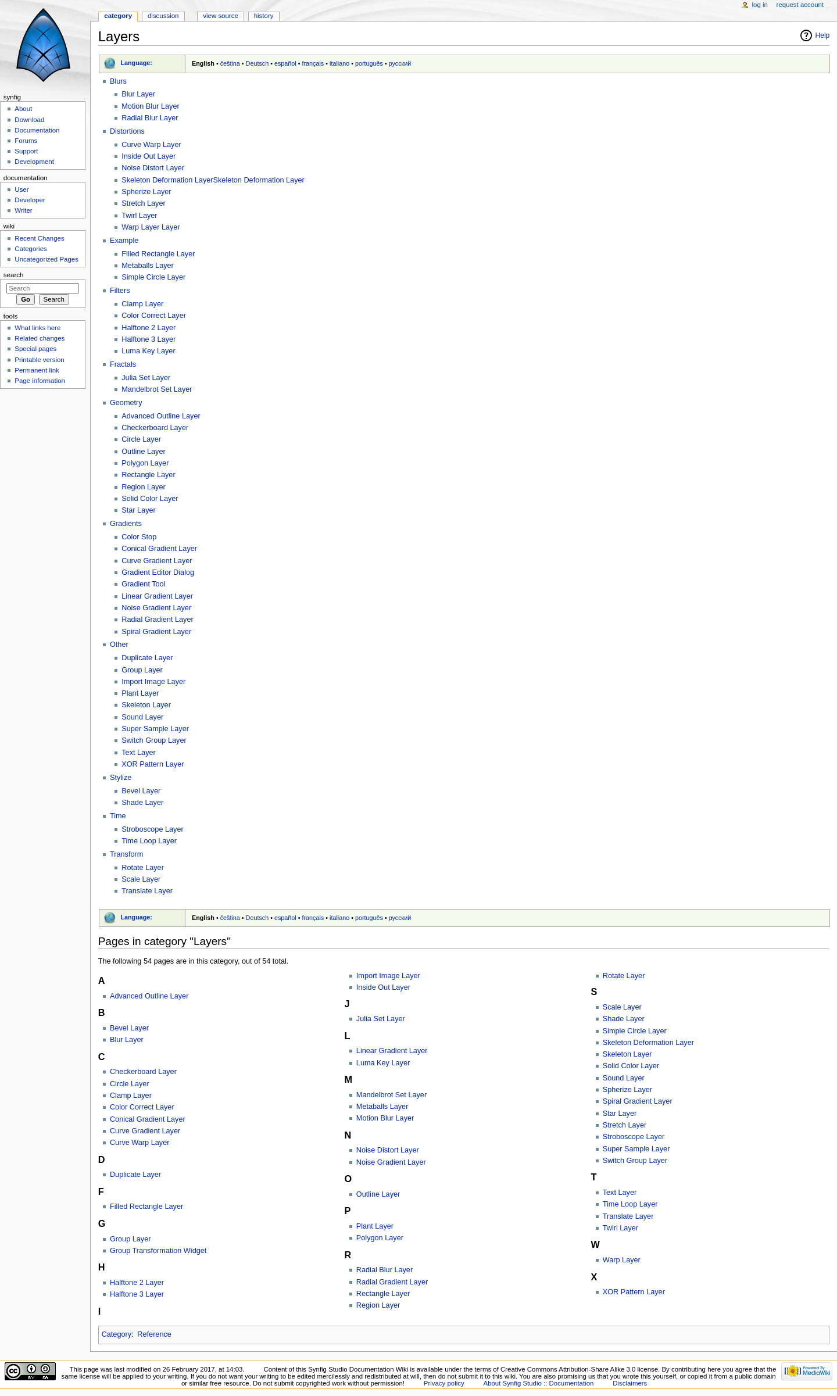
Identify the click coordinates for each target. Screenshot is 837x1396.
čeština (230, 63)
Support (26, 151)
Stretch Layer (143, 203)
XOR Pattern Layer (152, 764)
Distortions (127, 131)
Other (119, 644)
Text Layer (138, 753)
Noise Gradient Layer (156, 608)
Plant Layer (140, 693)
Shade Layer (142, 803)
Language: (136, 62)
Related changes (40, 338)
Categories (30, 248)
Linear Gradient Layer (157, 596)
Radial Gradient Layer (157, 619)
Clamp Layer (142, 304)
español (285, 63)
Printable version (39, 359)
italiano (339, 63)
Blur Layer (138, 94)
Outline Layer (143, 452)
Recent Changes (39, 238)
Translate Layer (147, 891)
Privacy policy (444, 1383)
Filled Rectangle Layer (158, 254)
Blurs (118, 81)
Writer (23, 210)
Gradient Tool (143, 584)
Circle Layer (141, 439)
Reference (154, 1334)
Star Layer (138, 510)
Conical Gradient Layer (159, 549)
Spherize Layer (146, 192)
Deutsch (257, 63)
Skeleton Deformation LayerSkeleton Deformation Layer (213, 180)
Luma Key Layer (148, 351)
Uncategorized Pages (46, 259)
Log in (760, 4)
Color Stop (138, 537)
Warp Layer (622, 1260)
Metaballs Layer (147, 266)
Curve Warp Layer (151, 145)
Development (34, 161)
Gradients (126, 524)
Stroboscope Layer (152, 829)
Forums (26, 140)
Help (822, 35)
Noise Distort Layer (152, 168)
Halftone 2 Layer (148, 328)
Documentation (37, 130)
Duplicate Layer (147, 658)
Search (13, 274)
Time (118, 816)
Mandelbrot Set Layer (156, 389)
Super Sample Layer (155, 729)
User (21, 189)
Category (116, 1334)
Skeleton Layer (146, 705)
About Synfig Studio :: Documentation (539, 1383)
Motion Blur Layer (150, 106)
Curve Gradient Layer (156, 561)
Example (124, 241)
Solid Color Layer (149, 499)
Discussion (163, 15)
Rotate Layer (142, 868)
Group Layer (142, 670)
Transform (126, 854)
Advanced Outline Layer (160, 416)
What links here (37, 327)
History (264, 15)
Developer (30, 199)
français (313, 63)
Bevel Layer (140, 791)
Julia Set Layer (145, 378)
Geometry (126, 403)
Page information (40, 380)
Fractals (123, 364)
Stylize (120, 778)
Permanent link (37, 370)
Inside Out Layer (148, 156)
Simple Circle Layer (153, 277)
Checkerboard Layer (154, 428)
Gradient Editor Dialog (157, 572)
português (369, 63)
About (23, 108)
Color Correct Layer (153, 316)
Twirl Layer (139, 216)
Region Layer (143, 487)
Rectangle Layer (148, 475)
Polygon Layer (145, 463)
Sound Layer (142, 717)
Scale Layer (140, 879)
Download (29, 119)
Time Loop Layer (149, 841)
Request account (800, 4)
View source (220, 15)
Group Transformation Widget (158, 1251)
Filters (120, 291)
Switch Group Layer (153, 740)
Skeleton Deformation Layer (648, 1043)
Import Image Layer (153, 682)
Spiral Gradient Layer (156, 632)
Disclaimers (630, 1383)
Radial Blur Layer (149, 118)
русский (400, 63)
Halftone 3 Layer (148, 339)
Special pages (35, 348)
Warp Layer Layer (150, 227)
